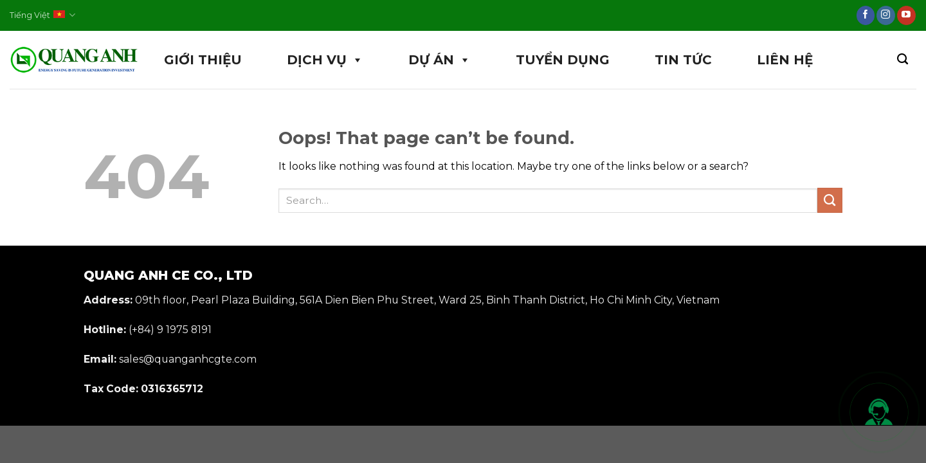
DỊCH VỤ (325, 60)
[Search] (902, 59)
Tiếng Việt (42, 15)
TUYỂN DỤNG (563, 60)
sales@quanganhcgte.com (188, 359)
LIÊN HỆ (785, 60)
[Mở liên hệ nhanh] (879, 412)
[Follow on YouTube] (906, 15)
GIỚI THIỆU (203, 60)
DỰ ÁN (439, 60)
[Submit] (829, 200)
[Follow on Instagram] (885, 15)
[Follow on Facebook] (866, 15)
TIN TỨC (683, 60)
